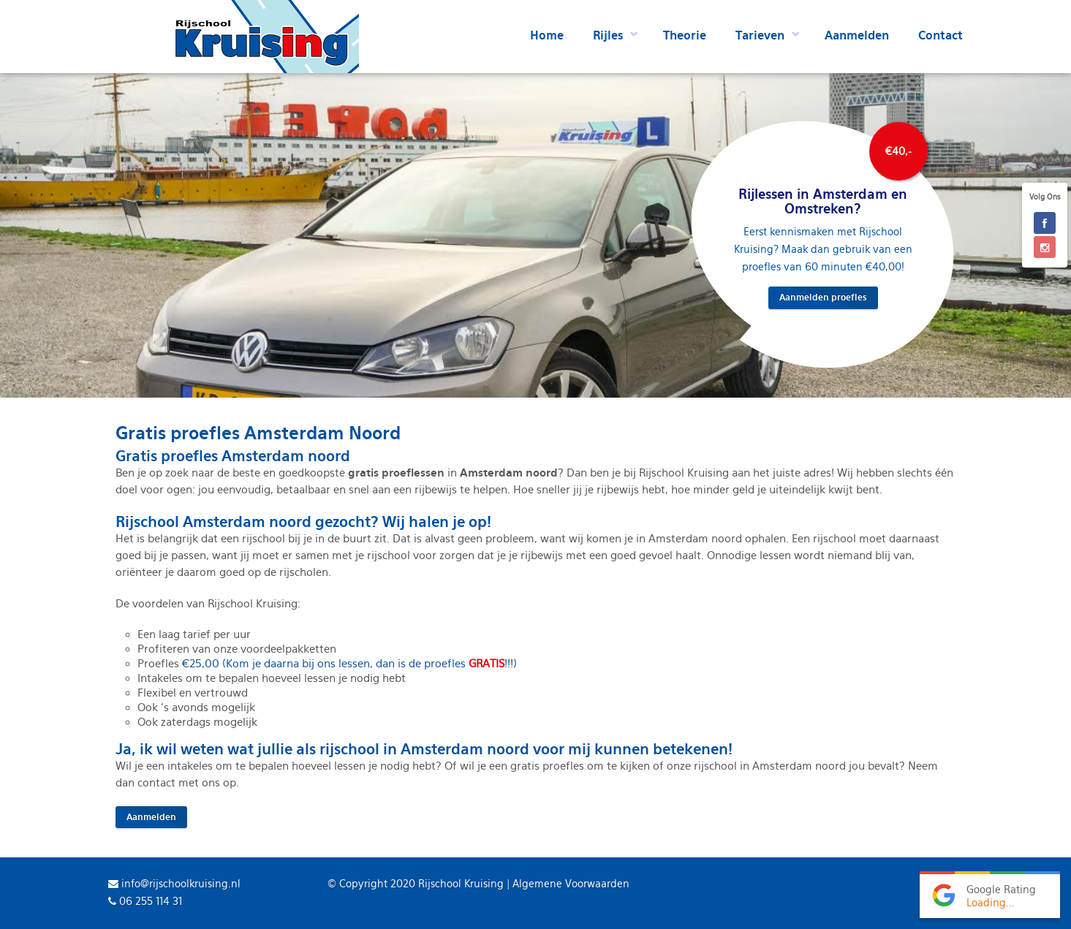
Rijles (608, 35)
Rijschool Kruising (461, 884)
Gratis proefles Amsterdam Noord (258, 433)
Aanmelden (857, 35)
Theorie (684, 35)
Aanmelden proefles (823, 297)
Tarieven (759, 35)
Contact (940, 35)
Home (547, 35)
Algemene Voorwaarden (570, 884)
